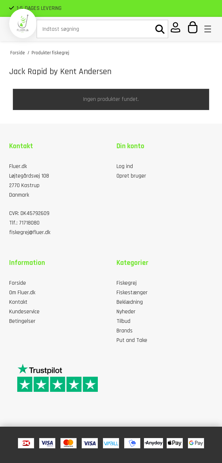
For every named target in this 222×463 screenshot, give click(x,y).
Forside (17, 283)
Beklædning (129, 302)
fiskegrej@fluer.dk (29, 232)
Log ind (124, 166)
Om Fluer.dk (22, 292)
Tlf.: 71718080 (24, 222)
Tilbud (123, 321)
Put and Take (131, 340)
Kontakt (18, 302)
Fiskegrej (126, 283)
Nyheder (126, 311)
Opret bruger (131, 175)
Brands (124, 330)
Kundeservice (24, 311)
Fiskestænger (132, 292)
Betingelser (22, 321)
